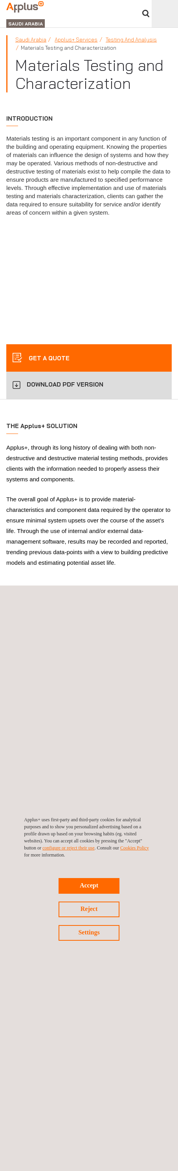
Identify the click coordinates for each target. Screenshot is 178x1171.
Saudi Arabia (30, 39)
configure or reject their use (68, 848)
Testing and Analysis (131, 39)
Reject (89, 908)
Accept (89, 885)
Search (145, 13)
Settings (88, 932)
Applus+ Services (76, 39)
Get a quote (48, 358)
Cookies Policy (134, 848)
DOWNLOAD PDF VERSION (65, 384)
